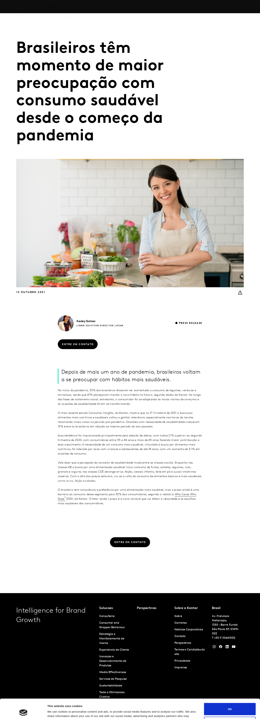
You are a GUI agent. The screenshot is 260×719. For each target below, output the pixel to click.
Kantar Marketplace (99, 7)
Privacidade (182, 660)
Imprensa (180, 667)
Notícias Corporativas (188, 629)
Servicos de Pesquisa (113, 679)
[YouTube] (227, 647)
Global (232, 7)
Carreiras (217, 7)
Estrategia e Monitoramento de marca (111, 639)
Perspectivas (70, 7)
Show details (55, 711)
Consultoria (107, 616)
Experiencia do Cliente (114, 649)
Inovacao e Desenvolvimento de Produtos (112, 661)
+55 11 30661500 (224, 638)
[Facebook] (220, 647)
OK (230, 690)
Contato (179, 636)
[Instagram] (214, 647)
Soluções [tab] (45, 7)
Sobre (203, 7)
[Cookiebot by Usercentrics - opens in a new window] (23, 712)
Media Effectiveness (112, 672)
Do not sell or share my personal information (230, 704)
